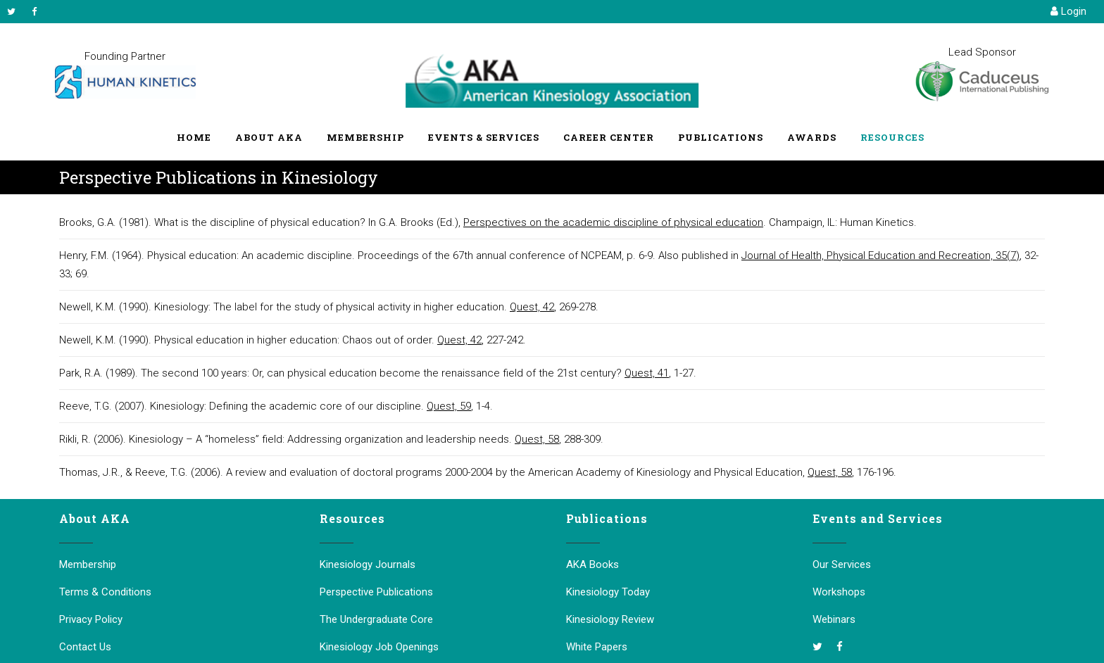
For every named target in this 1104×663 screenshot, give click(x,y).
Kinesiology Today (608, 592)
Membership (87, 564)
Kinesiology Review (610, 619)
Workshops (839, 592)
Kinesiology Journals (367, 564)
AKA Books (592, 564)
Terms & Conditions (105, 592)
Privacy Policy (91, 619)
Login (1068, 11)
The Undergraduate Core (376, 619)
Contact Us (85, 646)
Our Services (842, 564)
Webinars (834, 619)
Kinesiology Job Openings (379, 646)
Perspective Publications (376, 592)
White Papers (596, 646)
